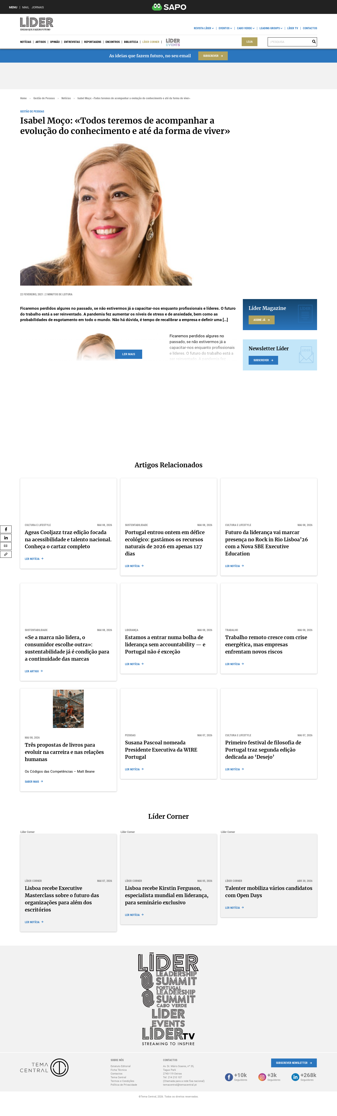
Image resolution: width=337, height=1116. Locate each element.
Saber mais (32, 781)
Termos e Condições (122, 1081)
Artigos (40, 42)
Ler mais (128, 354)
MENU (13, 7)
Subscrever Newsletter (292, 1063)
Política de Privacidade (124, 1084)
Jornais (38, 7)
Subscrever (210, 55)
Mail (25, 7)
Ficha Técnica (119, 1069)
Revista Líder (202, 28)
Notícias (25, 42)
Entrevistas (72, 42)
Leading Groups (270, 28)
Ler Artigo (32, 671)
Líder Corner (150, 42)
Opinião (55, 42)
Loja (250, 41)
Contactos (310, 28)
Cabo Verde (244, 28)
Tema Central (118, 1077)
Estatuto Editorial (121, 1066)
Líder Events (170, 42)
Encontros (113, 42)
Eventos (224, 28)
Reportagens (92, 42)
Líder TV (292, 28)
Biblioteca (131, 42)
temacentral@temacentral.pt (180, 1084)
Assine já (259, 320)
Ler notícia (32, 559)
